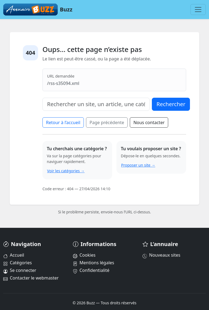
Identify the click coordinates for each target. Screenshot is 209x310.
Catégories (17, 263)
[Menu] (198, 9)
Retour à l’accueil (63, 122)
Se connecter (19, 270)
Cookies (84, 255)
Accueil (13, 255)
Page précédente (107, 122)
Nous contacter (149, 122)
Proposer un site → (138, 165)
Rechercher (170, 104)
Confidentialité (91, 270)
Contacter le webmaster (31, 278)
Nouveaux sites (161, 255)
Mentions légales (93, 263)
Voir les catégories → (66, 170)
